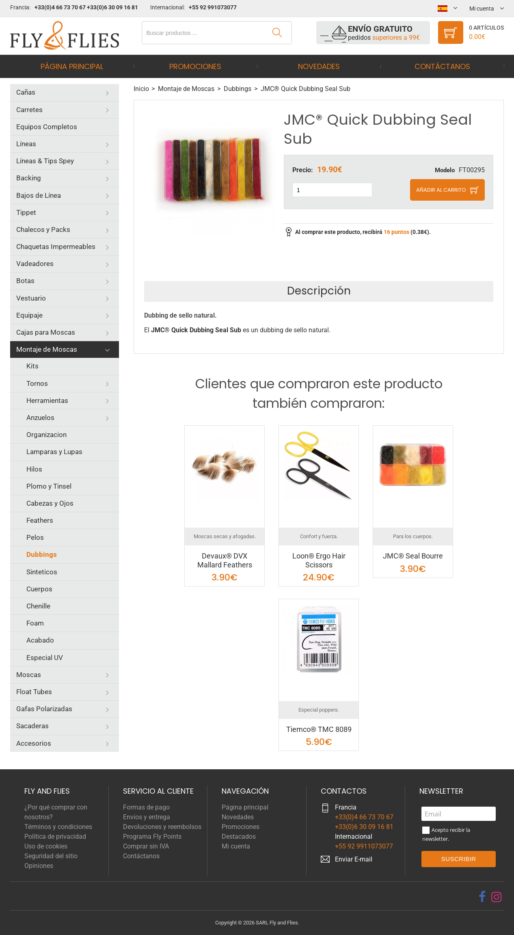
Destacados (239, 836)
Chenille (38, 606)
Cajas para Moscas (45, 332)
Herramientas (47, 400)
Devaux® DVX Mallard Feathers (224, 560)
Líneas (26, 144)
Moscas (28, 675)
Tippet (26, 212)
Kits (32, 366)
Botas (25, 281)
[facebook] (482, 897)
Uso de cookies (45, 846)
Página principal (72, 66)
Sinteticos (41, 572)
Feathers (39, 520)
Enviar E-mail (353, 859)
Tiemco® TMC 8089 (319, 729)
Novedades (319, 66)
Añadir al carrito (441, 190)
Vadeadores (35, 264)
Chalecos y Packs (43, 229)
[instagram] (496, 897)
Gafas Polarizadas (44, 709)
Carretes (29, 110)
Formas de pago (146, 807)
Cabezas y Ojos (49, 503)
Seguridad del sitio (51, 856)
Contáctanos (442, 66)
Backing (28, 178)
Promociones (195, 66)
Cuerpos (39, 589)
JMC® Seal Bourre (413, 556)
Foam (35, 623)
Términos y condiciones (58, 827)
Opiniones (38, 866)
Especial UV (44, 658)
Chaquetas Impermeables (55, 246)
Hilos (34, 469)
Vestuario (31, 298)
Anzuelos (40, 417)
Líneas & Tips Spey (45, 161)
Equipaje (29, 315)
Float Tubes (34, 692)
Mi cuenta (236, 846)
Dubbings (41, 554)
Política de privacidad (55, 836)
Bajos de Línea (38, 195)
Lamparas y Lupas (54, 452)
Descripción (319, 291)
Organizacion (46, 435)
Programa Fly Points (152, 836)
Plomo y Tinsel (48, 486)
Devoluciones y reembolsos (162, 827)
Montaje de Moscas (46, 349)
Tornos (37, 383)
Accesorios (33, 743)
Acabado (40, 640)
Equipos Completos (46, 127)
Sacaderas (32, 726)
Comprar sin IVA (146, 846)
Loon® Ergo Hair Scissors (319, 560)
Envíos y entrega (146, 817)
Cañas (25, 92)
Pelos (35, 537)
